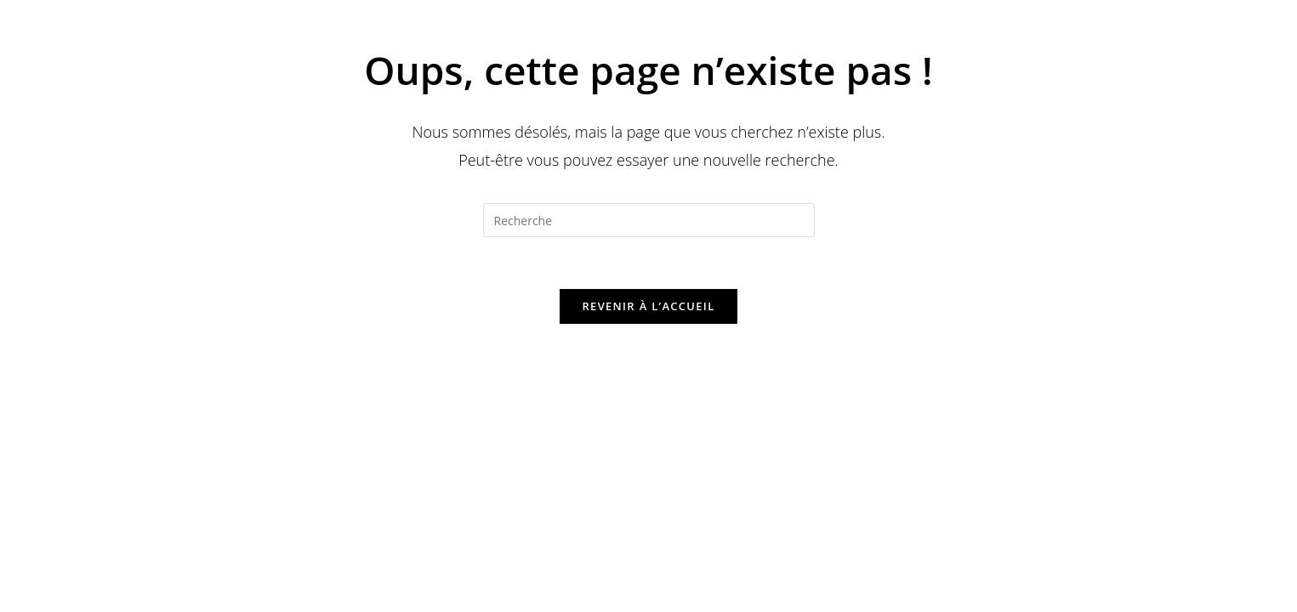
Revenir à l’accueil (648, 306)
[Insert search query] (649, 220)
